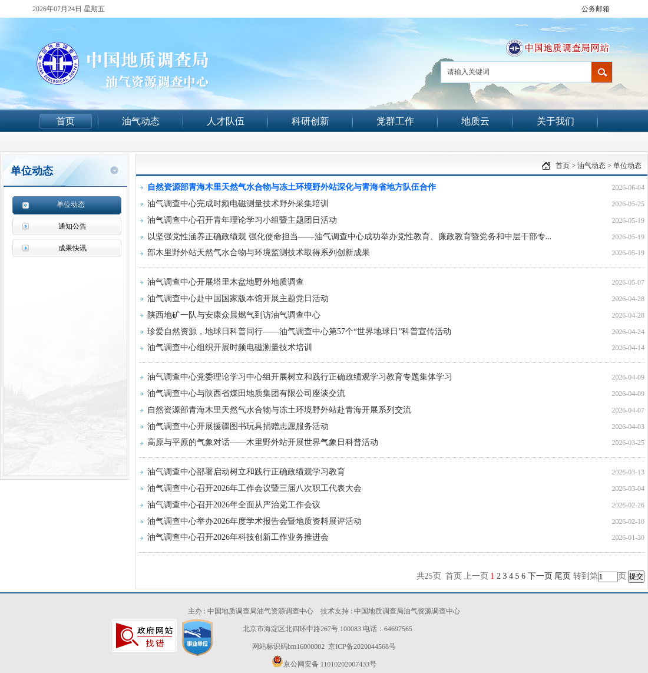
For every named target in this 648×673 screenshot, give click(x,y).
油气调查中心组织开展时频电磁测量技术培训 (229, 347)
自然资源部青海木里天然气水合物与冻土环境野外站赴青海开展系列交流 (279, 409)
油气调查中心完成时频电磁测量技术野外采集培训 (238, 203)
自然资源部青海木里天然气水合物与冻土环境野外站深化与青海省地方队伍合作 (291, 187)
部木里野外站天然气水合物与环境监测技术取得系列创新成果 (258, 252)
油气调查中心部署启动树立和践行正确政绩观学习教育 (246, 471)
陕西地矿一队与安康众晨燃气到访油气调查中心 (233, 315)
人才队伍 (225, 121)
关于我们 (555, 121)
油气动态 (141, 121)
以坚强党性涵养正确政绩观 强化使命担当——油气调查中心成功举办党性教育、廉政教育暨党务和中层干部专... (349, 236)
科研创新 (310, 121)
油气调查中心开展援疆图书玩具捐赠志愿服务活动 (238, 426)
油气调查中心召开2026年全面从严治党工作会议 (233, 504)
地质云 (475, 121)
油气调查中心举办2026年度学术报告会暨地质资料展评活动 (254, 521)
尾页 (562, 576)
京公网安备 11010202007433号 (324, 661)
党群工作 (395, 121)
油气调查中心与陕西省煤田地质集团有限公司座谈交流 (246, 393)
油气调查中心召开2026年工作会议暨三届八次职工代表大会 (254, 488)
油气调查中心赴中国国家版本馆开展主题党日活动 (238, 298)
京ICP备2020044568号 (362, 646)
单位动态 (627, 165)
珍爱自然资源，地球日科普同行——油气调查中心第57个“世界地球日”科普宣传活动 (299, 331)
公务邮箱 (595, 9)
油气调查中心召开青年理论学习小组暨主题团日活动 (242, 220)
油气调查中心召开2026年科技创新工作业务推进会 (238, 537)
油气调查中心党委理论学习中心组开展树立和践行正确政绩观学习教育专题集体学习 (299, 376)
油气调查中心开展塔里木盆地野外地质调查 (225, 282)
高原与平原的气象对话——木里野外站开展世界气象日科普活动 (262, 442)
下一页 (540, 576)
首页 (65, 121)
